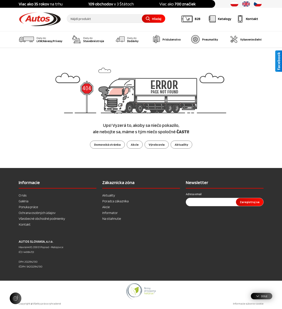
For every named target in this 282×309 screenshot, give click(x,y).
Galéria (23, 201)
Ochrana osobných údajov (37, 213)
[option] (141, 291)
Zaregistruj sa (249, 202)
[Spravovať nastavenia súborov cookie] (15, 298)
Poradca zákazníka (115, 201)
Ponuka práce (28, 207)
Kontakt (25, 224)
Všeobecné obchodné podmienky (42, 218)
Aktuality (108, 195)
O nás (23, 195)
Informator (110, 213)
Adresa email (194, 194)
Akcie (106, 207)
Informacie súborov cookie (248, 303)
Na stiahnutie (111, 218)
